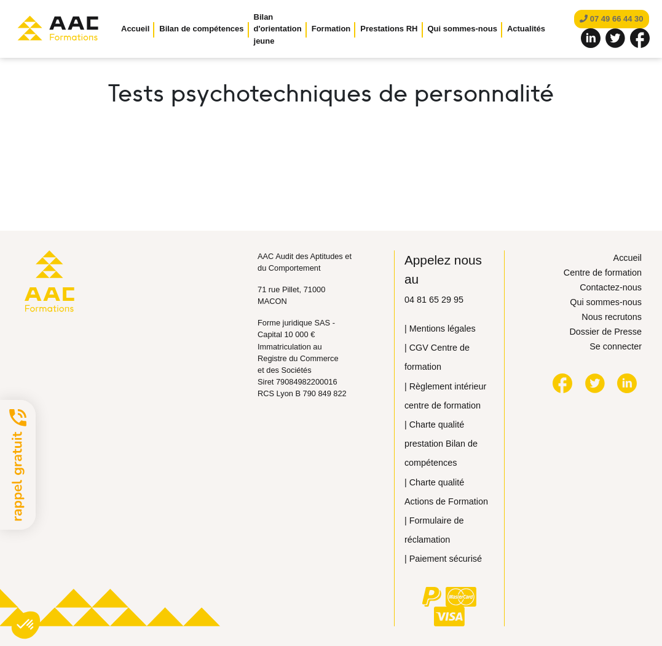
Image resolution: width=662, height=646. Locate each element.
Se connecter (615, 346)
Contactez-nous (611, 287)
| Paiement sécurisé (443, 559)
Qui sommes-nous (606, 302)
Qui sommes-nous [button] (462, 28)
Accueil (135, 28)
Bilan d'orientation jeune (278, 29)
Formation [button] (331, 28)
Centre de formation (603, 272)
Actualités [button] (526, 28)
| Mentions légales (440, 328)
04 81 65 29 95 (433, 300)
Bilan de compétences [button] (201, 28)
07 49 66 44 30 (611, 18)
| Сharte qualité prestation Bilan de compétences (441, 444)
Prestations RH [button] (388, 28)
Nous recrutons (611, 317)
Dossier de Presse (605, 332)
